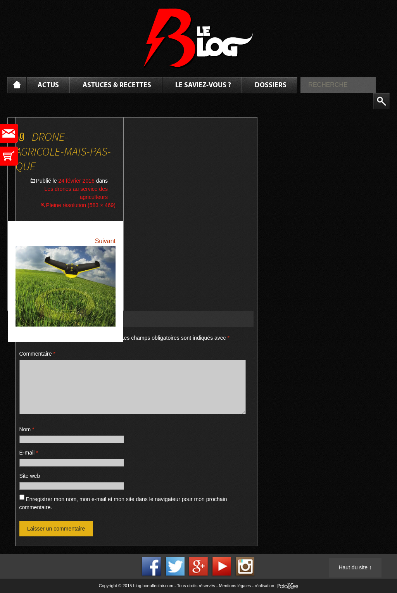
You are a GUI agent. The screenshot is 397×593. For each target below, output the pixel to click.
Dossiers (271, 85)
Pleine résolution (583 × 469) (81, 205)
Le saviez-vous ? (203, 85)
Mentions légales (235, 585)
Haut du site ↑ (355, 567)
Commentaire (37, 354)
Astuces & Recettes (117, 85)
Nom (27, 429)
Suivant (105, 241)
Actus (48, 85)
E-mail (28, 453)
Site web (29, 476)
